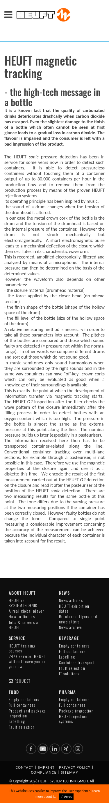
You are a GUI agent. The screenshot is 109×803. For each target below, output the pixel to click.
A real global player (26, 611)
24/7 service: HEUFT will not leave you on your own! (27, 661)
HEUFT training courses (22, 648)
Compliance (43, 772)
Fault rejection (72, 668)
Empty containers (74, 646)
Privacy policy (74, 767)
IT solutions (69, 674)
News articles (71, 600)
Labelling (67, 657)
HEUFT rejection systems (73, 719)
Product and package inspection (27, 713)
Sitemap (69, 772)
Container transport (76, 662)
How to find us (22, 616)
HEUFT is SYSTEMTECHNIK (23, 603)
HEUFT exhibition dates (74, 608)
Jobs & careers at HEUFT (24, 625)
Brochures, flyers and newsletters (78, 619)
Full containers (72, 651)
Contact (24, 767)
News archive (70, 627)
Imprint (46, 767)
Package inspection (76, 711)
